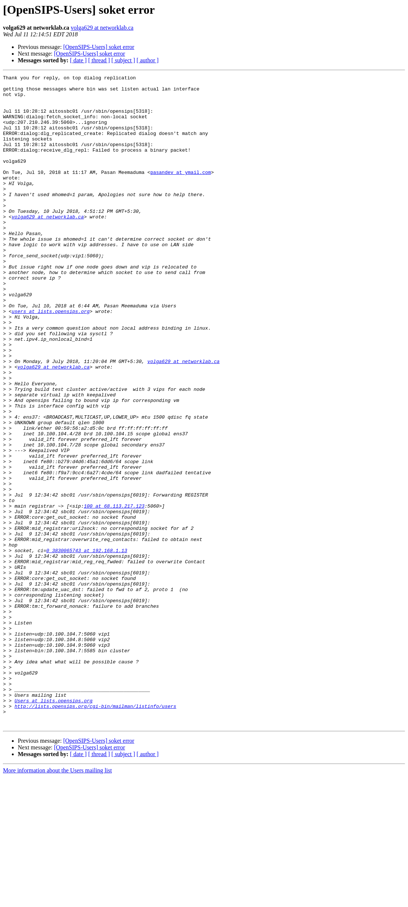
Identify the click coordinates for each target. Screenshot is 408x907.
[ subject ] (123, 60)
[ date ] (78, 60)
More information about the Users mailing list (57, 900)
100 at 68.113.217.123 (114, 592)
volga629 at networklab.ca (102, 27)
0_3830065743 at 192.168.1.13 (86, 646)
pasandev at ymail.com (180, 192)
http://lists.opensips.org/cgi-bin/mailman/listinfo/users (95, 833)
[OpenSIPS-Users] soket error (98, 47)
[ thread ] (99, 60)
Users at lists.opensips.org (53, 826)
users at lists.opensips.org (50, 359)
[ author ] (148, 60)
